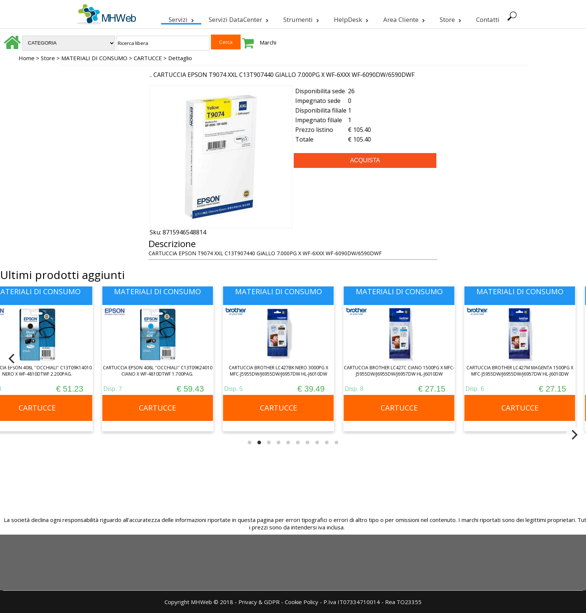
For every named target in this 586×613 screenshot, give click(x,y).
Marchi (268, 42)
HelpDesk (350, 18)
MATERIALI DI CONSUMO (94, 58)
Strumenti (300, 18)
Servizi (180, 18)
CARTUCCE (148, 58)
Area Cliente (403, 18)
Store (449, 18)
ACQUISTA (365, 160)
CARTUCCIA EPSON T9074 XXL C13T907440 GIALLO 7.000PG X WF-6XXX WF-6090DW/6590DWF (283, 75)
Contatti (487, 19)
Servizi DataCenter (238, 18)
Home (27, 58)
